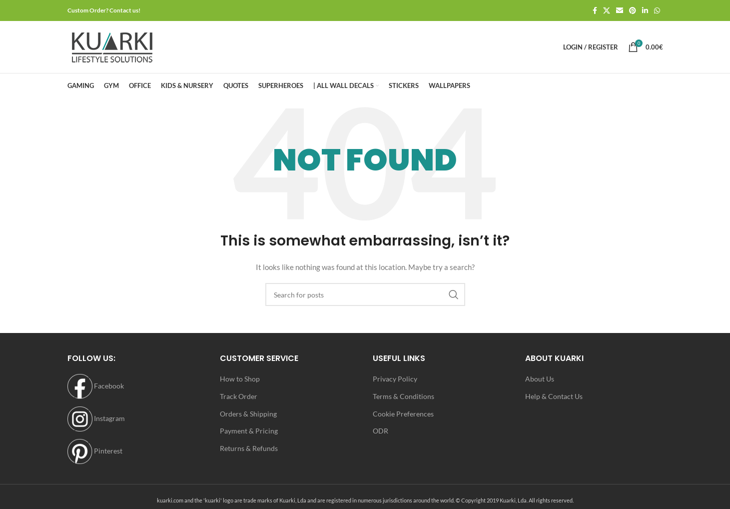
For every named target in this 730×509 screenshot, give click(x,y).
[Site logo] (112, 46)
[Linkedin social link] (645, 11)
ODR (380, 430)
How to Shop (240, 378)
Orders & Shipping (248, 414)
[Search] (365, 294)
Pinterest (94, 450)
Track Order (238, 396)
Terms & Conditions (403, 396)
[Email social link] (619, 11)
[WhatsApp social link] (657, 11)
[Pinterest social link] (632, 11)
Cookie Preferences (403, 414)
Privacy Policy (395, 378)
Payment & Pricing (249, 430)
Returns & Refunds (249, 448)
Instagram (96, 418)
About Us (539, 378)
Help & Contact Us (554, 396)
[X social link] (606, 11)
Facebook (95, 386)
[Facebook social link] (595, 11)
